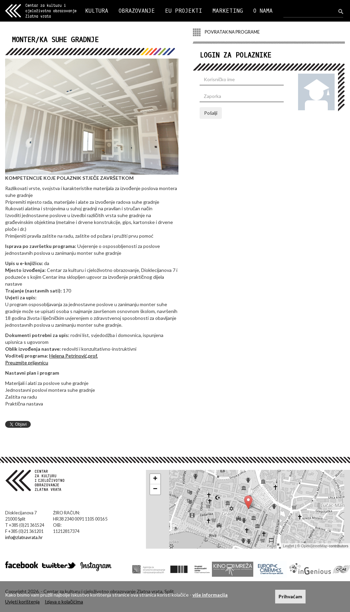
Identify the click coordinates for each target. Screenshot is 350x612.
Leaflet (288, 546)
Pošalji (210, 113)
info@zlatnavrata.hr (24, 537)
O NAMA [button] (263, 10)
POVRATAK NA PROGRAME (226, 32)
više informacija (210, 595)
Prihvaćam (290, 596)
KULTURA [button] (96, 10)
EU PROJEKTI (183, 10)
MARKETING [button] (228, 10)
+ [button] (155, 479)
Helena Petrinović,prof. (73, 356)
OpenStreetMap (314, 546)
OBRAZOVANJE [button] (137, 10)
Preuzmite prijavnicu (26, 362)
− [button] (155, 489)
